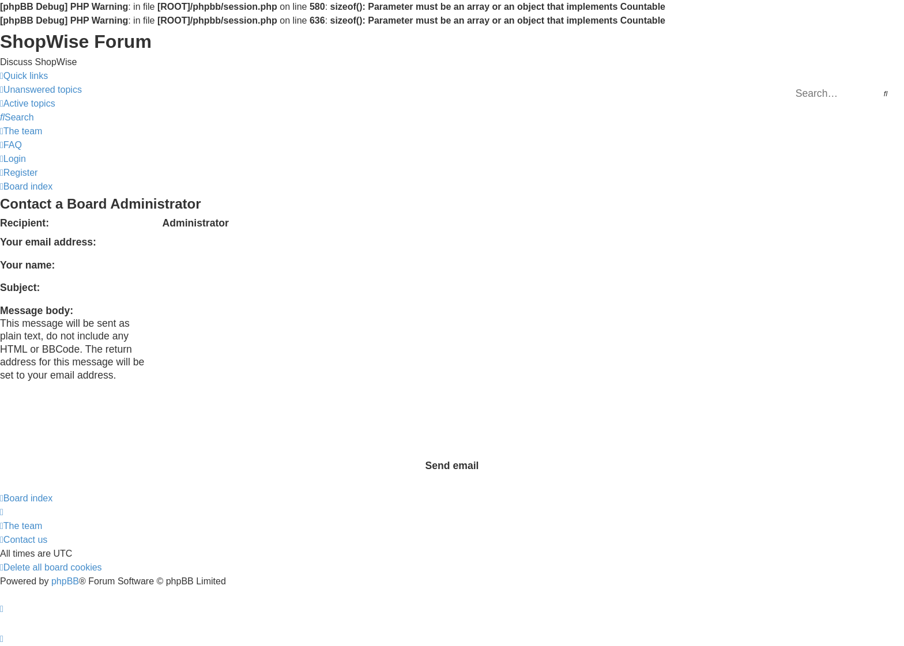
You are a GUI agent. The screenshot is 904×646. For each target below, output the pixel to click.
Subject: (20, 287)
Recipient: (24, 223)
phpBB (65, 581)
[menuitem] (41, 90)
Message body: (36, 310)
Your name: (27, 265)
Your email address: (48, 242)
